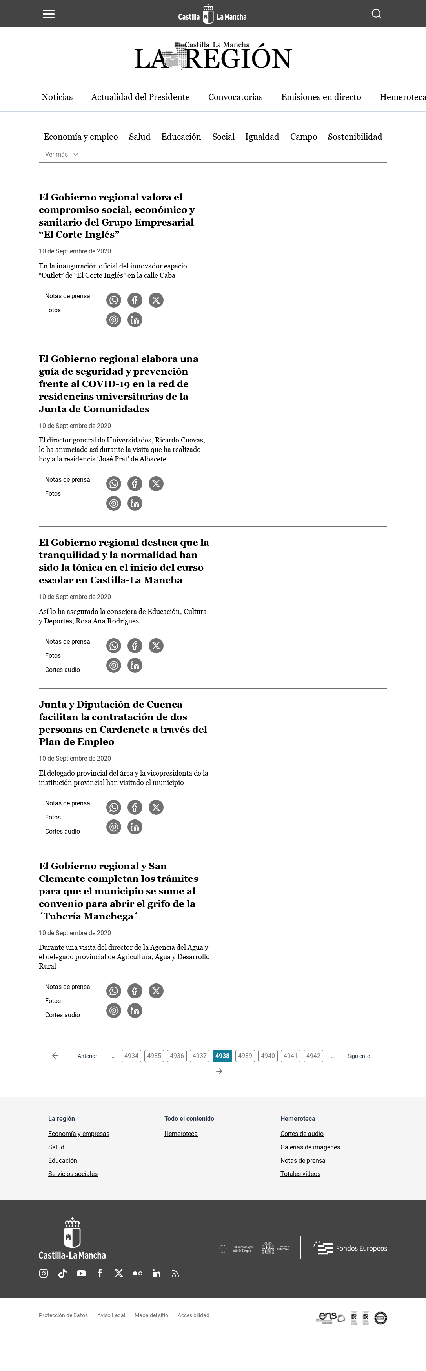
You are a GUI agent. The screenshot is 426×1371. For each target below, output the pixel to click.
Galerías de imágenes (310, 1148)
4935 (154, 1056)
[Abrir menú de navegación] (48, 14)
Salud (140, 137)
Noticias (57, 97)
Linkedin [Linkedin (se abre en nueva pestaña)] (156, 1273)
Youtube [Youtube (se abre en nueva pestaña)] (81, 1273)
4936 (177, 1056)
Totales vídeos (300, 1174)
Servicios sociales (73, 1174)
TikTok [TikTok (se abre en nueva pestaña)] (62, 1273)
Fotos (53, 310)
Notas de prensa (67, 296)
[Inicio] (127, 1239)
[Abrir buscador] (376, 13)
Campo (303, 137)
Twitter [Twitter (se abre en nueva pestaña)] (118, 1273)
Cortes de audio (302, 1134)
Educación (181, 137)
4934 (131, 1056)
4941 (291, 1056)
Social (223, 137)
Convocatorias (236, 97)
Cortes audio (62, 670)
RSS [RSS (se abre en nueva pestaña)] (175, 1273)
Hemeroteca (181, 1134)
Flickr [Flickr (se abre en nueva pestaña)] (137, 1273)
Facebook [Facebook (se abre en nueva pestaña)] (100, 1273)
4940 (268, 1056)
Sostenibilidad (355, 137)
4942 (313, 1056)
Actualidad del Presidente (141, 97)
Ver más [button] (56, 154)
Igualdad (262, 137)
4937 (200, 1056)
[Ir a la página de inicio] (212, 14)
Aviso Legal (111, 1316)
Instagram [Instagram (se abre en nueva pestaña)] (43, 1273)
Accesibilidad (193, 1316)
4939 (245, 1056)
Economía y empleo (81, 137)
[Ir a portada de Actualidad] (213, 58)
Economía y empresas (78, 1134)
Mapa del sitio (151, 1316)
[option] (81, 137)
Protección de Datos (63, 1316)
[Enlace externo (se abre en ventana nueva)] (351, 1318)
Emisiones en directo (323, 97)
